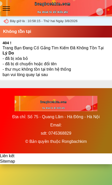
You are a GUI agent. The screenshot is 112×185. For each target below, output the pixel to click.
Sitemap (7, 161)
